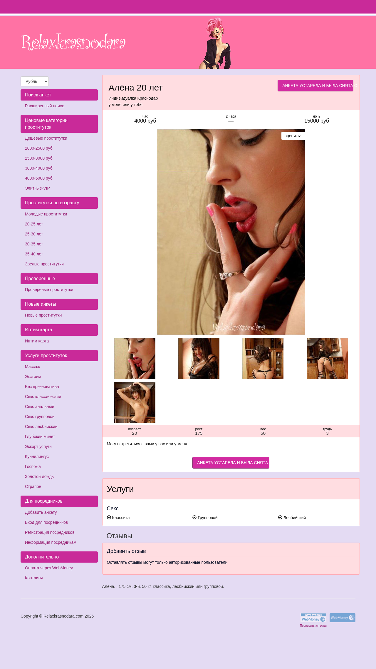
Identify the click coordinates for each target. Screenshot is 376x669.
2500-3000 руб (39, 158)
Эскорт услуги (38, 446)
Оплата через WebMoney (49, 568)
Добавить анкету (41, 512)
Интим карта (37, 341)
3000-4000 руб (39, 168)
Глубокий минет (40, 436)
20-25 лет (34, 224)
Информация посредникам (50, 542)
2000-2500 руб (39, 148)
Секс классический (43, 396)
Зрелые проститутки (44, 264)
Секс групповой (40, 416)
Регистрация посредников (50, 532)
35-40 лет (34, 254)
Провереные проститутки (49, 289)
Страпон (33, 486)
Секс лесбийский (41, 426)
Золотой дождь (39, 476)
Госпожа (33, 466)
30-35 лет (34, 244)
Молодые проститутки (46, 214)
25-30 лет (34, 234)
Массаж (32, 366)
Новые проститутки (43, 315)
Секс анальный (39, 406)
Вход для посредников (46, 522)
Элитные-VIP (37, 188)
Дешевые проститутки (46, 138)
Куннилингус (37, 456)
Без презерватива (42, 386)
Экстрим (33, 376)
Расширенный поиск (44, 105)
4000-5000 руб (39, 178)
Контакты (34, 578)
